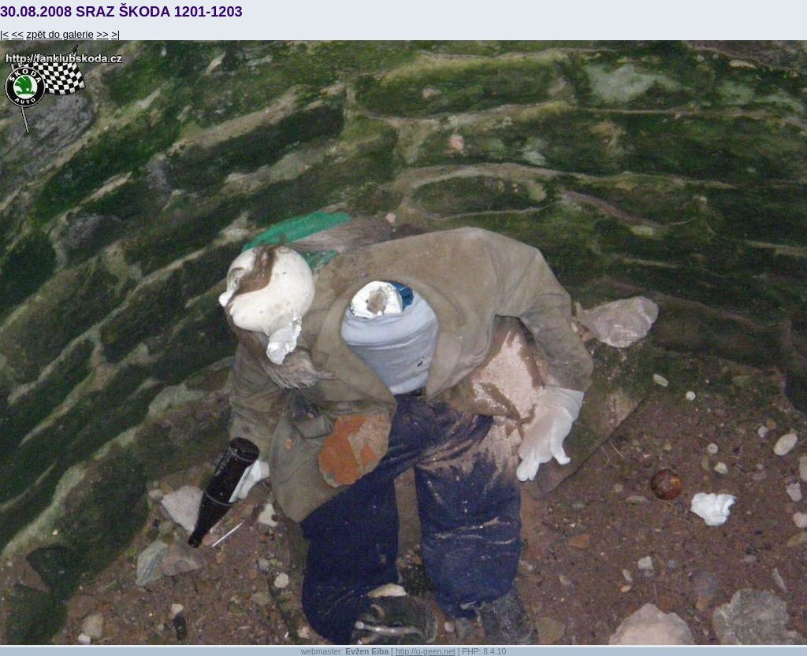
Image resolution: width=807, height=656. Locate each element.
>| (115, 34)
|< (4, 34)
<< (18, 34)
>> (102, 34)
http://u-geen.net (426, 651)
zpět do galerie (59, 34)
